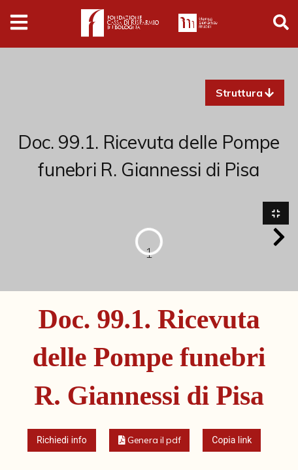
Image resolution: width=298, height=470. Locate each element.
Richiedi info (62, 440)
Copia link (232, 440)
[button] (244, 93)
